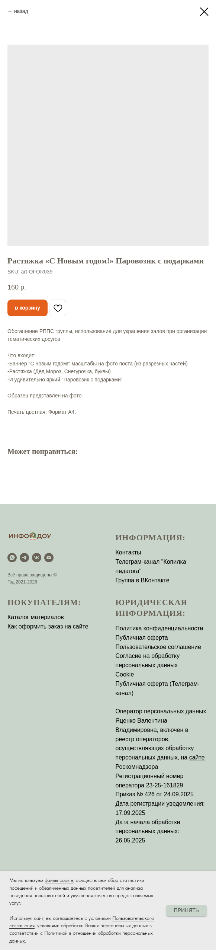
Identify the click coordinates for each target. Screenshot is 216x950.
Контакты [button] (128, 552)
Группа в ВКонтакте (143, 580)
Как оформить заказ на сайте (47, 626)
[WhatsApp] (12, 557)
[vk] (36, 557)
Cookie (125, 674)
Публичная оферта (142, 637)
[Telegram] (24, 557)
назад (21, 11)
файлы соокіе (59, 880)
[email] (49, 557)
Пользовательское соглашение (158, 647)
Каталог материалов (35, 617)
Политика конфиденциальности (159, 628)
